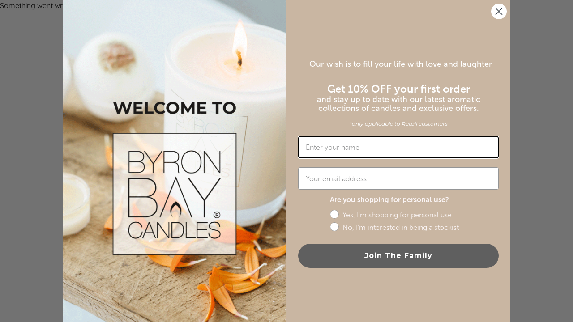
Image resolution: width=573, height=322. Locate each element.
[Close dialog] (499, 11)
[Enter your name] (398, 147)
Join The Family (398, 255)
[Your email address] (398, 178)
